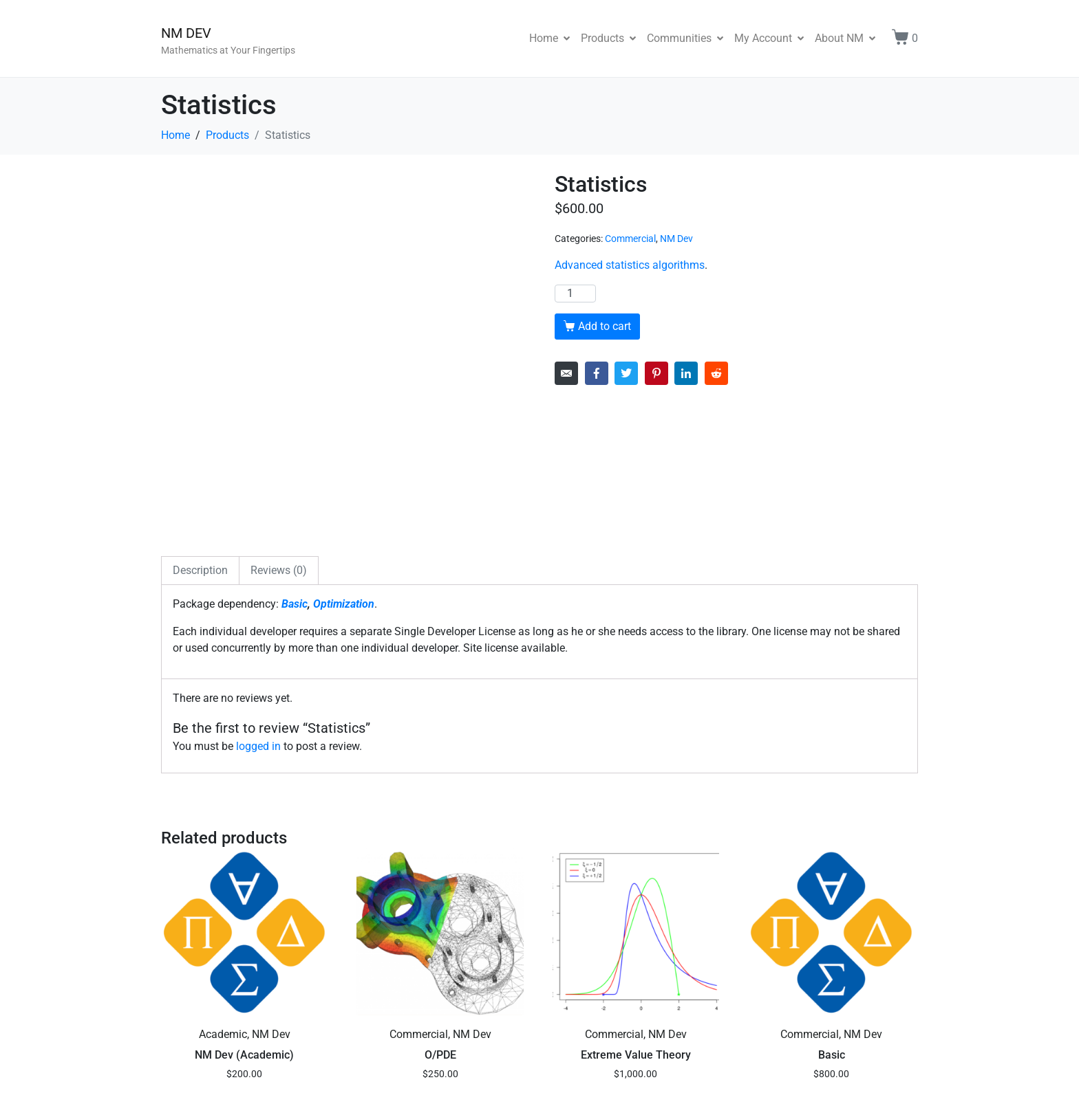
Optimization (343, 461)
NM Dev (676, 238)
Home (549, 38)
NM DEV (186, 33)
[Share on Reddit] (716, 373)
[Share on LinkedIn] (686, 373)
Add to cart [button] (251, 966)
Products (608, 38)
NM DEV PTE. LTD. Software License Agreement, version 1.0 (524, 1067)
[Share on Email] (566, 373)
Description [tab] (200, 427)
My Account (769, 38)
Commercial (630, 238)
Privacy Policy (280, 1067)
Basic (294, 461)
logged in (258, 603)
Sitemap (219, 1067)
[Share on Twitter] (626, 373)
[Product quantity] (575, 293)
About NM (845, 38)
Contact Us (346, 1067)
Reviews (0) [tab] (278, 427)
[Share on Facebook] (596, 373)
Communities (685, 38)
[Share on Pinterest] (656, 373)
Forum (177, 1067)
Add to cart (604, 326)
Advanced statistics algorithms (630, 265)
